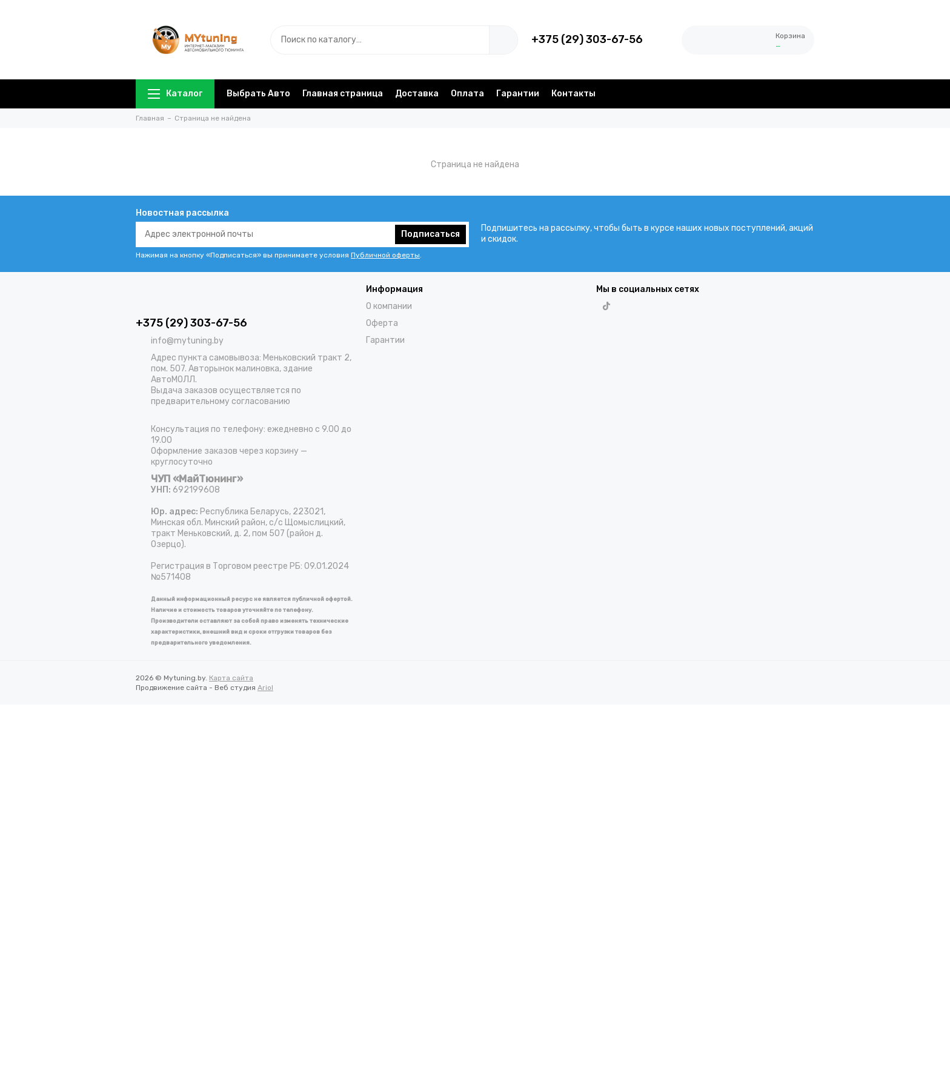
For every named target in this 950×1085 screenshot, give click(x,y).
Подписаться (430, 234)
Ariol (265, 687)
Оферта (382, 323)
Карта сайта (231, 678)
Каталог (175, 93)
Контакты (573, 93)
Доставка (417, 93)
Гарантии (517, 93)
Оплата (467, 93)
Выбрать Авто (258, 93)
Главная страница (342, 93)
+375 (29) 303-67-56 (587, 39)
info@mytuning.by (187, 341)
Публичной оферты (385, 255)
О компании (389, 306)
